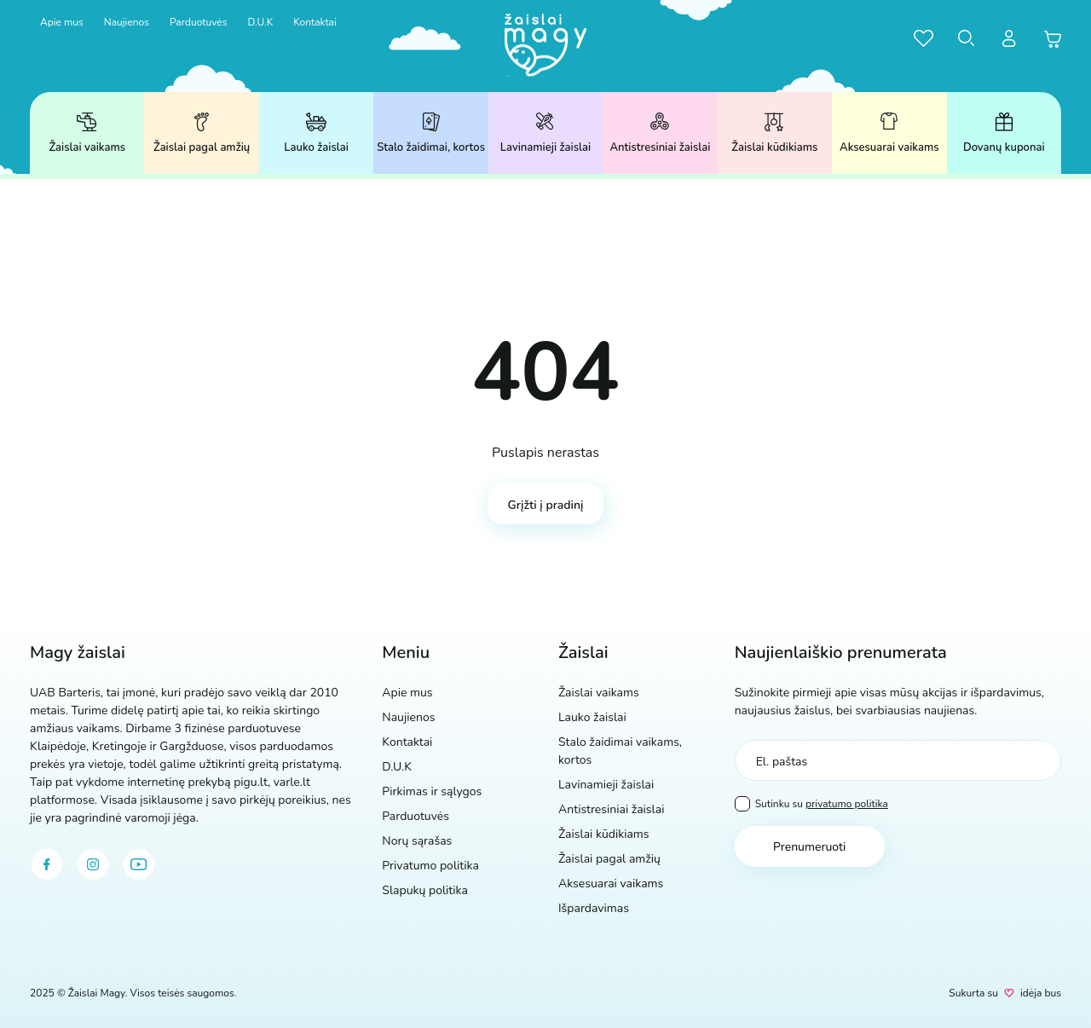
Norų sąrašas (417, 841)
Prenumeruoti (809, 847)
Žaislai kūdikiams (774, 134)
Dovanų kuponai (1004, 134)
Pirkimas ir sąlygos (432, 791)
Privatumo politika (430, 866)
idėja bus (1040, 993)
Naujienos (126, 22)
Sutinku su (811, 804)
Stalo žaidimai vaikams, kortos (620, 751)
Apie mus (62, 22)
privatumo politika (846, 804)
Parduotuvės (198, 22)
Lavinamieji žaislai (545, 134)
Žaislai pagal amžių (201, 134)
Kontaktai (315, 22)
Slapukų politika (425, 890)
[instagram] (93, 864)
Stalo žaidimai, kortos (431, 134)
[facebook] (47, 864)
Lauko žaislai (316, 134)
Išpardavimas (593, 908)
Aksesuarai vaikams (889, 134)
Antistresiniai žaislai (659, 134)
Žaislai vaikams (87, 134)
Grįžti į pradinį (546, 505)
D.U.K (260, 22)
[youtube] (139, 864)
